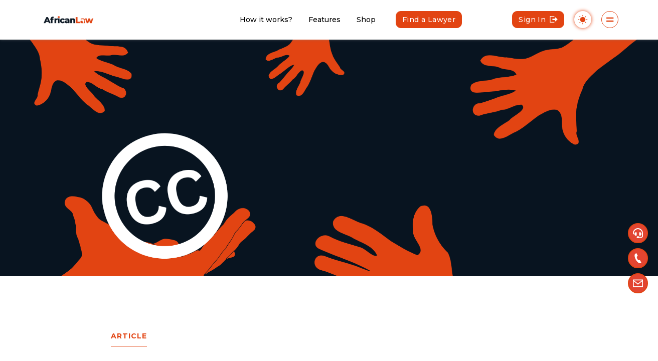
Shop (366, 19)
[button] (638, 233)
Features (324, 19)
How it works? (266, 19)
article (129, 335)
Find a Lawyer (428, 19)
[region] (329, 180)
